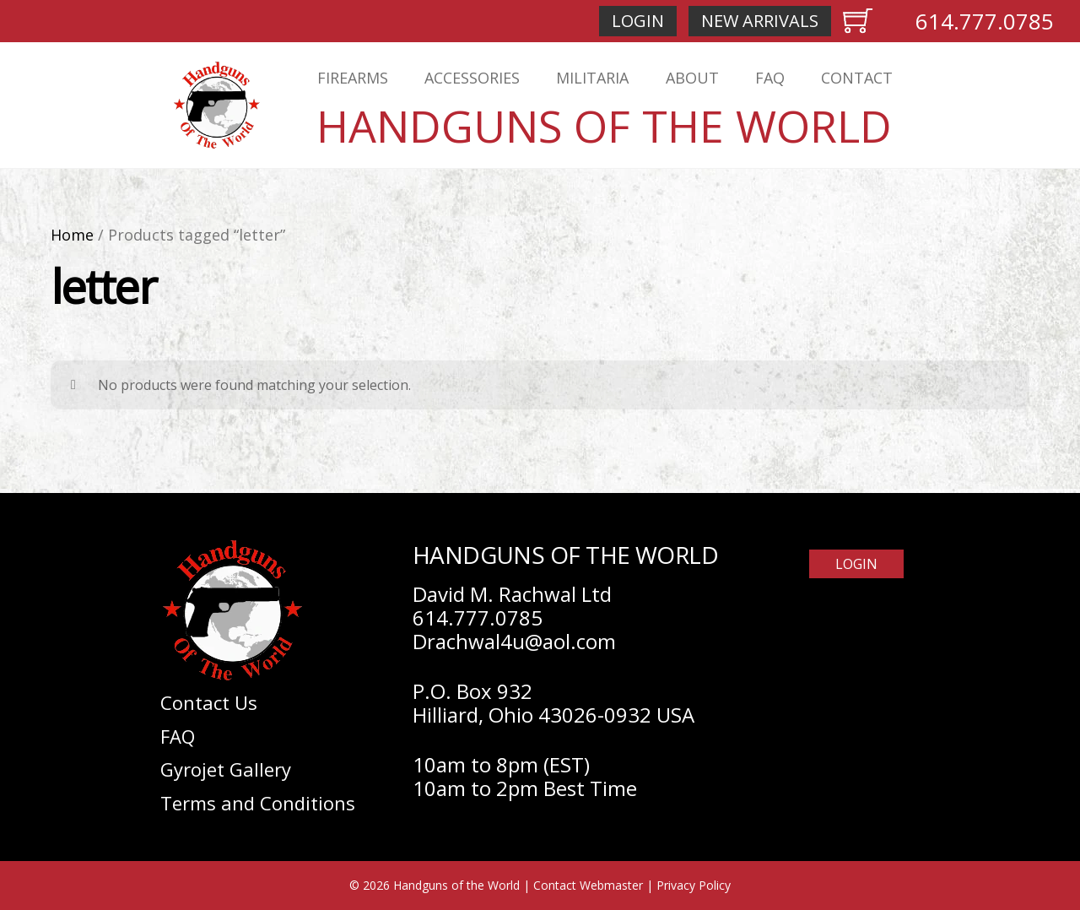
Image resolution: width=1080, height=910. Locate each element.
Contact (857, 78)
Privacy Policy (693, 885)
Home (72, 235)
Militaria (592, 78)
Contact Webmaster (588, 885)
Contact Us (208, 702)
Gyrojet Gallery (225, 769)
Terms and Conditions (257, 802)
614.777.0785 (984, 21)
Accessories (472, 78)
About (692, 78)
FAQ (770, 78)
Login (638, 20)
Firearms (352, 78)
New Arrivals (759, 20)
